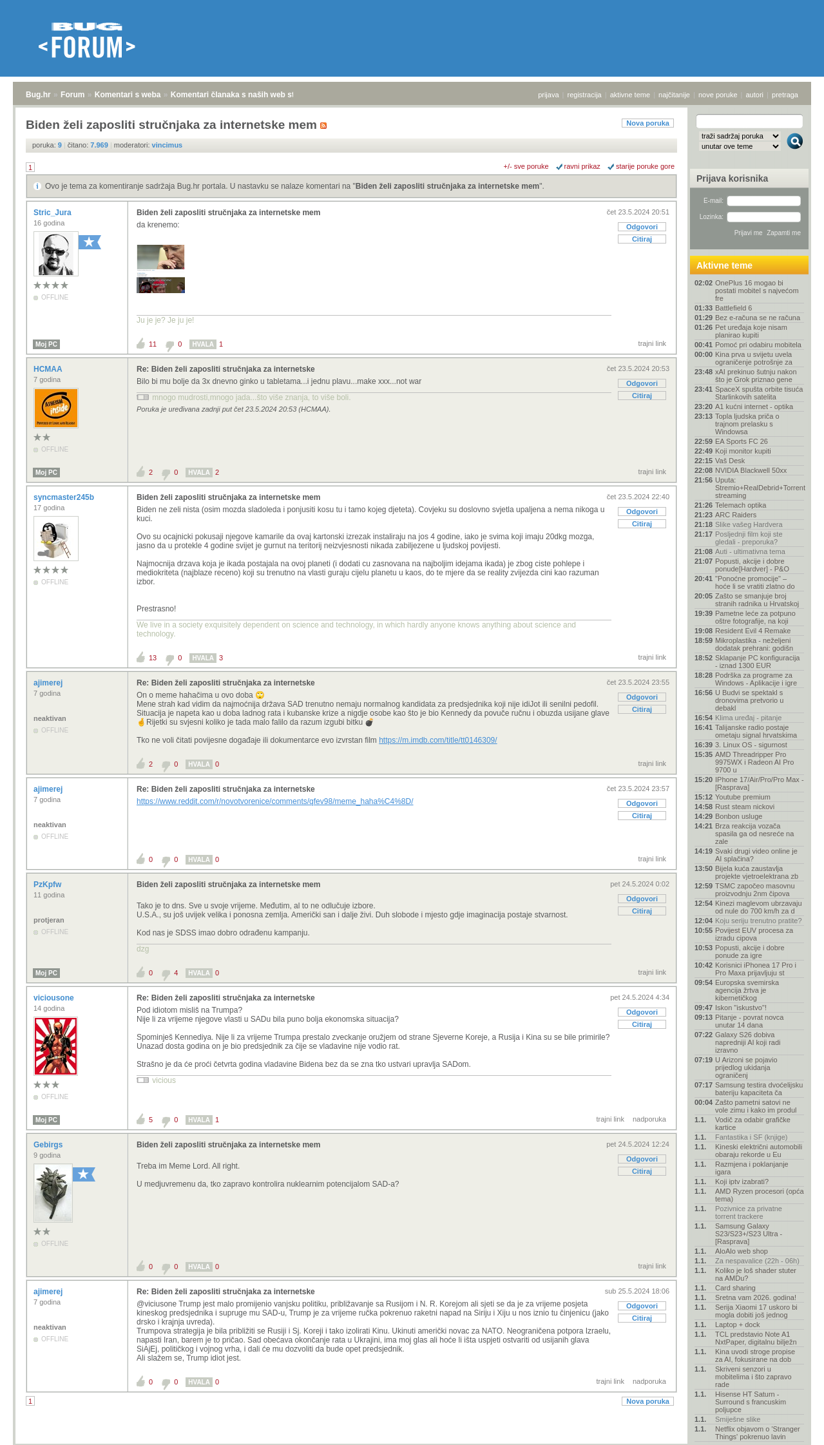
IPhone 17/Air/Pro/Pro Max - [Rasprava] (759, 783)
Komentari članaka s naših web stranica (244, 94)
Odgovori (642, 227)
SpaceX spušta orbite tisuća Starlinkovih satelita (759, 393)
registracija (585, 95)
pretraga (785, 95)
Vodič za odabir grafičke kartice (752, 1123)
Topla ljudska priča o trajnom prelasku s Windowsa (747, 423)
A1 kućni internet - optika (754, 406)
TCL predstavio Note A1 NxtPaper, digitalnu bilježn (756, 1338)
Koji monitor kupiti (743, 451)
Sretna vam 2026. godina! (755, 1297)
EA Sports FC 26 (741, 441)
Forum (72, 94)
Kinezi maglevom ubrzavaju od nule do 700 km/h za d (758, 907)
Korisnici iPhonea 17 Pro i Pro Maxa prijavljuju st (755, 969)
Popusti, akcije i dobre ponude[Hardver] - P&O (752, 565)
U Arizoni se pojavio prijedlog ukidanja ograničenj (746, 1067)
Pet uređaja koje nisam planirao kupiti (751, 331)
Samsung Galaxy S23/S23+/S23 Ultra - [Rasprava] (748, 1233)
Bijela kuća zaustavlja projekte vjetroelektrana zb (756, 872)
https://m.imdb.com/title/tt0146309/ (438, 740)
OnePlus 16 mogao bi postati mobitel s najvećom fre (757, 290)
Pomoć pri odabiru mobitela (758, 345)
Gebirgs (49, 1144)
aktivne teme (630, 95)
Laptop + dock (737, 1324)
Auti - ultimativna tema (750, 551)
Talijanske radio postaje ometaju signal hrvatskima (756, 731)
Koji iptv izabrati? (742, 1181)
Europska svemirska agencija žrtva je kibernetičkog (747, 990)
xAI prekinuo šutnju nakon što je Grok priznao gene (756, 375)
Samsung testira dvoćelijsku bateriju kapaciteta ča (759, 1088)
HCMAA (49, 369)
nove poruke (718, 95)
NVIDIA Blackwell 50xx (751, 470)
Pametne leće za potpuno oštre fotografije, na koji (755, 617)
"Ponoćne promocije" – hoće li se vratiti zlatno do (755, 582)
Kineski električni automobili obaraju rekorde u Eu (758, 1150)
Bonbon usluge (738, 816)
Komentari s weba (128, 94)
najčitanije (674, 95)
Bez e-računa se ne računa (757, 317)
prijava (548, 95)
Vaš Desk (730, 460)
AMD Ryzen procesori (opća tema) (759, 1195)
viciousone (55, 997)
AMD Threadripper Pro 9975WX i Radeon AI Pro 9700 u (754, 762)
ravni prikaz (582, 166)
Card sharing (735, 1288)
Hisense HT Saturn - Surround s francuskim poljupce (750, 1401)
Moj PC (46, 344)
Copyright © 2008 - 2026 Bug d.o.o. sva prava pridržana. (412, 1441)
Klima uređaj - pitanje (748, 718)
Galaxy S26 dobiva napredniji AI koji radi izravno (748, 1042)
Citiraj (642, 239)
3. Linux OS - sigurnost (751, 745)
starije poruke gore (645, 166)
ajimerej (49, 682)
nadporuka (649, 1119)
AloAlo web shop (741, 1251)
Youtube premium (743, 797)
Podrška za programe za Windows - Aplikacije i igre (756, 679)
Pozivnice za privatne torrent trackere (748, 1212)
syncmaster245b (65, 497)
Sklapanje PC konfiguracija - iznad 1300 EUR (757, 661)
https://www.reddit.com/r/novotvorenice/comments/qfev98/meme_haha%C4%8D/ (275, 801)
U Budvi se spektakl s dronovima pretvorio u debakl (749, 700)
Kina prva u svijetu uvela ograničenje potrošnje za (753, 358)
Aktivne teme (724, 265)
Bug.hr (38, 94)
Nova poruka (647, 123)
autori (755, 95)
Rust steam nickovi (744, 806)
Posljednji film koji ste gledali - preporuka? (749, 538)
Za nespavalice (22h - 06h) (757, 1261)
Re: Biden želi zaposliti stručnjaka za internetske (226, 369)
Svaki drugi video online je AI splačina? (756, 855)
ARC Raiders (735, 515)
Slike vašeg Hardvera (749, 524)
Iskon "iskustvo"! (741, 1007)
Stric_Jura (53, 212)
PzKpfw (49, 884)
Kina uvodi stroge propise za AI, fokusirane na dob (755, 1355)
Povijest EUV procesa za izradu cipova (754, 934)
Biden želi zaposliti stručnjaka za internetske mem (447, 186)
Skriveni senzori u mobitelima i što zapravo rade (753, 1376)
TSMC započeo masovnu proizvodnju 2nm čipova (755, 889)
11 (153, 344)
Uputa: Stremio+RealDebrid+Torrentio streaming (759, 487)
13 (153, 658)
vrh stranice (789, 1426)
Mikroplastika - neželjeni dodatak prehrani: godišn (754, 644)
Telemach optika (741, 505)
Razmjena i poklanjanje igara (752, 1168)
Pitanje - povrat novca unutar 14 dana (749, 1021)
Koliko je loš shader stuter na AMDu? (755, 1274)
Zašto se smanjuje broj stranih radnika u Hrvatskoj (757, 600)
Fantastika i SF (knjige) (751, 1137)
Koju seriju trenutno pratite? (758, 920)
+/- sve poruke (526, 166)
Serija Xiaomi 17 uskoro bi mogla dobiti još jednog (756, 1311)
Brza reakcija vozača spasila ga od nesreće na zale (754, 833)
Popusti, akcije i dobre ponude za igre (750, 951)
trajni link (652, 343)
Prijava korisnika (732, 178)
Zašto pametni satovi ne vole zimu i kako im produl (756, 1106)
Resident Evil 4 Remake (752, 631)
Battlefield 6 (733, 308)
